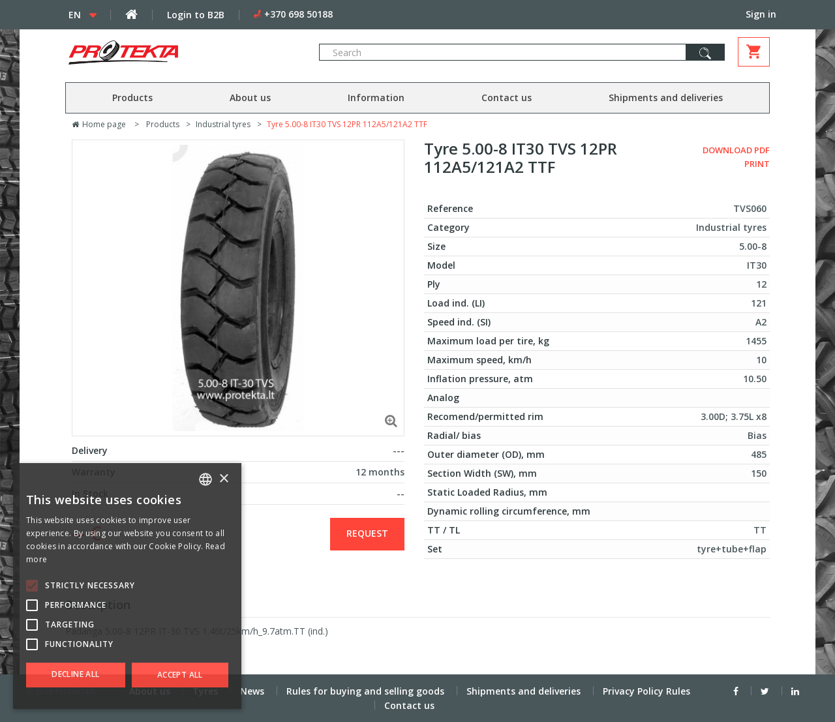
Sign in (761, 14)
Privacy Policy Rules (646, 691)
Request (367, 533)
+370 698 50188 (298, 14)
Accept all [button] (180, 674)
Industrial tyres (223, 124)
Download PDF (736, 150)
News (252, 691)
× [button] (223, 479)
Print (757, 163)
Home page (99, 124)
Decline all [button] (75, 674)
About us (250, 97)
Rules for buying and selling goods (365, 691)
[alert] (127, 586)
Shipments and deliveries (666, 97)
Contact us (506, 97)
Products (132, 97)
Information (376, 97)
